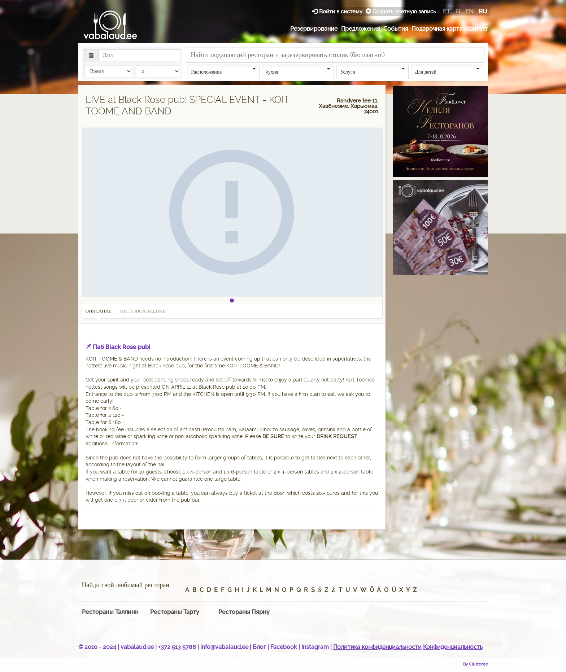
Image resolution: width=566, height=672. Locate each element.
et (446, 11)
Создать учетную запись (401, 11)
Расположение (223, 71)
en (469, 11)
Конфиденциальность (453, 646)
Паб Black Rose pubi (121, 347)
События (395, 28)
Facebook (283, 646)
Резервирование (314, 28)
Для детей (447, 71)
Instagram (315, 646)
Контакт (477, 28)
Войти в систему (338, 11)
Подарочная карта (437, 28)
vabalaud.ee (137, 646)
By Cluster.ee (475, 664)
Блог (259, 646)
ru (483, 11)
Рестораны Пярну (244, 611)
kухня (298, 71)
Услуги (372, 71)
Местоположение (142, 311)
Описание (99, 313)
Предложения (360, 28)
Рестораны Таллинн (110, 611)
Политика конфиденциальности (377, 646)
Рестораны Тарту (174, 611)
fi (457, 11)
